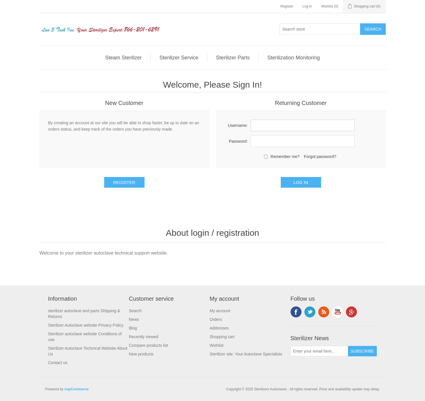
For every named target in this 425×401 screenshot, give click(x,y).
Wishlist (217, 345)
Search (135, 310)
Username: (238, 125)
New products (141, 354)
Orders (216, 319)
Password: (238, 141)
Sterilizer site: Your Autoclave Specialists (246, 354)
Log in (307, 6)
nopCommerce (76, 389)
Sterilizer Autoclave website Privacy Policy (85, 325)
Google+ (351, 311)
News (134, 319)
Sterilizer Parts (233, 58)
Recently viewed (143, 336)
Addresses (219, 328)
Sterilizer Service (178, 58)
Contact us (58, 362)
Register (286, 6)
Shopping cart (222, 336)
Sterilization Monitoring (293, 58)
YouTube (337, 311)
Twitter (309, 311)
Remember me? (285, 156)
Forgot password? (320, 156)
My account (220, 310)
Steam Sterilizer (123, 58)
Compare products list (148, 345)
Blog (133, 328)
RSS (323, 311)
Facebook (296, 311)
